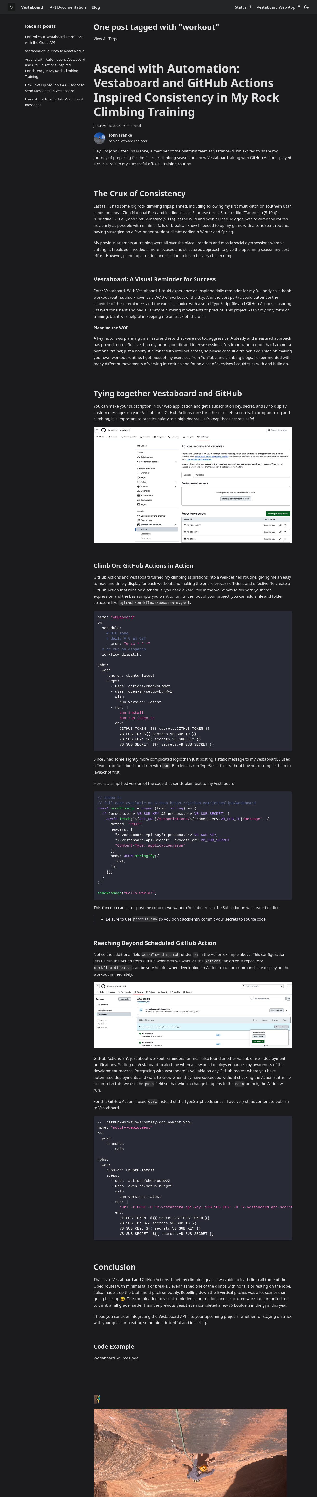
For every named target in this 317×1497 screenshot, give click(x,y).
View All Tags (105, 38)
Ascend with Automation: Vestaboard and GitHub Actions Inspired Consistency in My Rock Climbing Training (55, 68)
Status (243, 7)
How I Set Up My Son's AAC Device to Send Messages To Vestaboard (55, 88)
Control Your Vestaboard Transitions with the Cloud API (54, 39)
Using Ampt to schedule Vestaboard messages (54, 102)
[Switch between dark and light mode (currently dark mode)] (306, 7)
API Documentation (68, 7)
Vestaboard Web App (278, 7)
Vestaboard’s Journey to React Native (55, 51)
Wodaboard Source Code (116, 1358)
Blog (96, 7)
